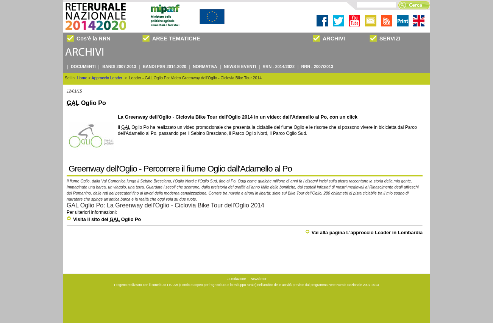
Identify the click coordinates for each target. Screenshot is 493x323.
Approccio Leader (107, 78)
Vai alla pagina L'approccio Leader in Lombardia (364, 232)
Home (82, 78)
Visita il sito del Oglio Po (104, 219)
